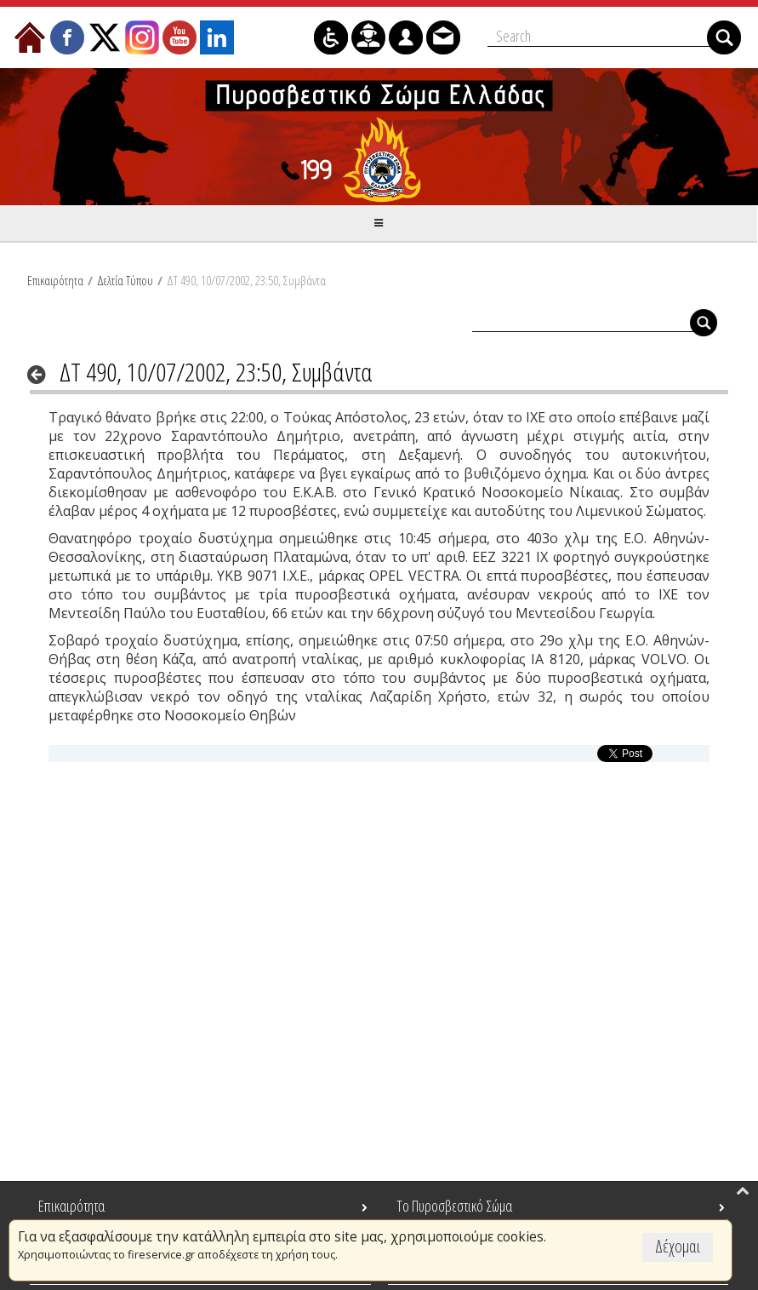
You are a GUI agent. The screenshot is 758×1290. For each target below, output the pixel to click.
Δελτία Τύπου (125, 280)
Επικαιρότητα (55, 280)
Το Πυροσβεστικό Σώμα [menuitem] (454, 1205)
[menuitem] (29, 37)
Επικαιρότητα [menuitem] (71, 1205)
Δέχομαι (677, 1246)
